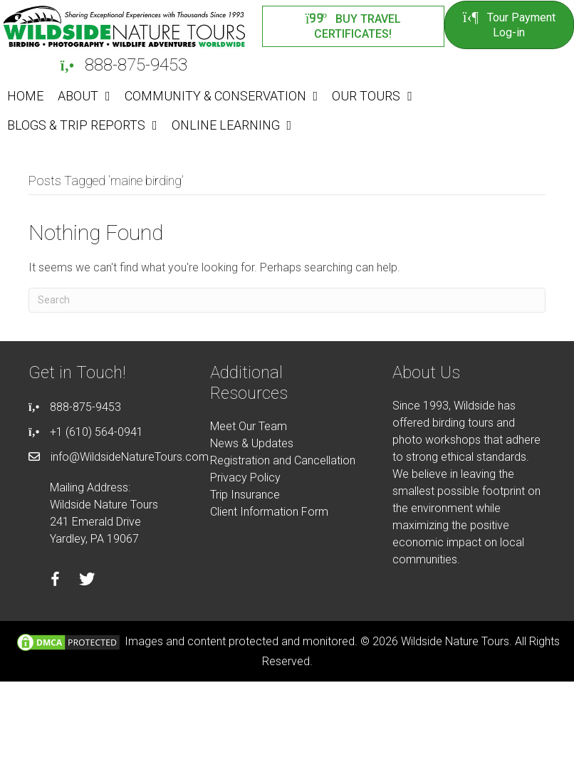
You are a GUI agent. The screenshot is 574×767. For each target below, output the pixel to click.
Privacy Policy (245, 477)
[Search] (287, 300)
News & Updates (251, 443)
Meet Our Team (248, 426)
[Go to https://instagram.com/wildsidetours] (119, 581)
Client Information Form (269, 511)
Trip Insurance (245, 494)
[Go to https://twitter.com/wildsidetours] (87, 581)
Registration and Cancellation (282, 460)
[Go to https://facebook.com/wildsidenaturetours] (55, 581)
